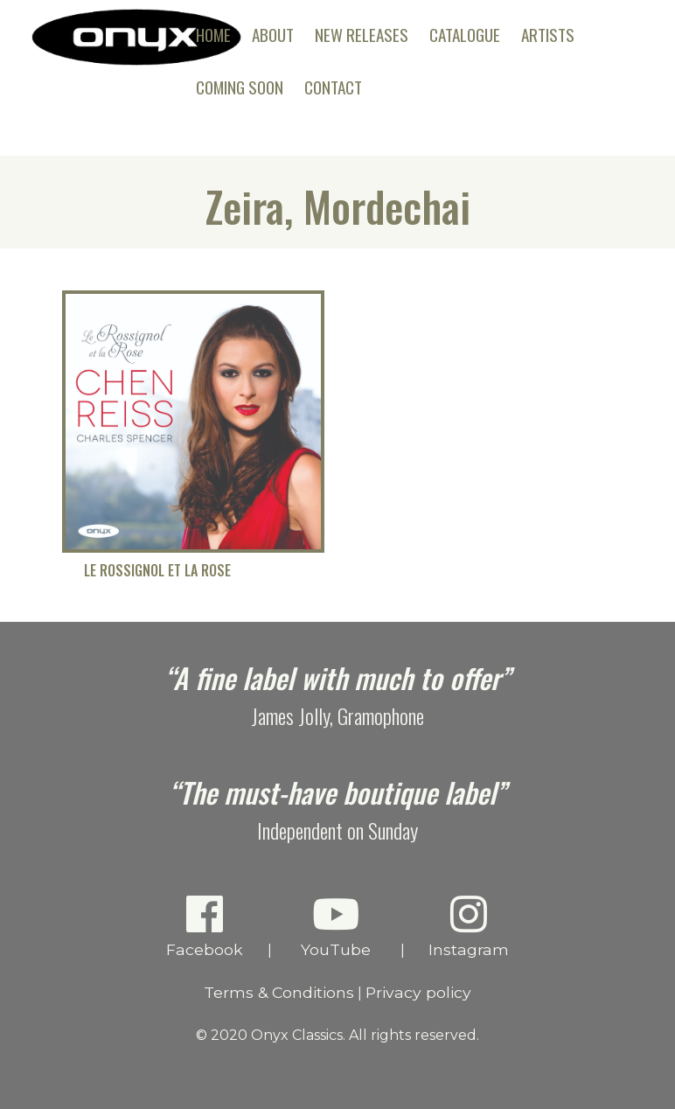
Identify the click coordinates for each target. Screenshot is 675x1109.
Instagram (469, 926)
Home (213, 34)
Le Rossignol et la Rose (157, 570)
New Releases (361, 34)
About (273, 34)
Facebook (205, 926)
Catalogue (464, 34)
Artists (547, 34)
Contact (333, 87)
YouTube (336, 926)
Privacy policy (418, 992)
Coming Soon (239, 87)
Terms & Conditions (279, 992)
